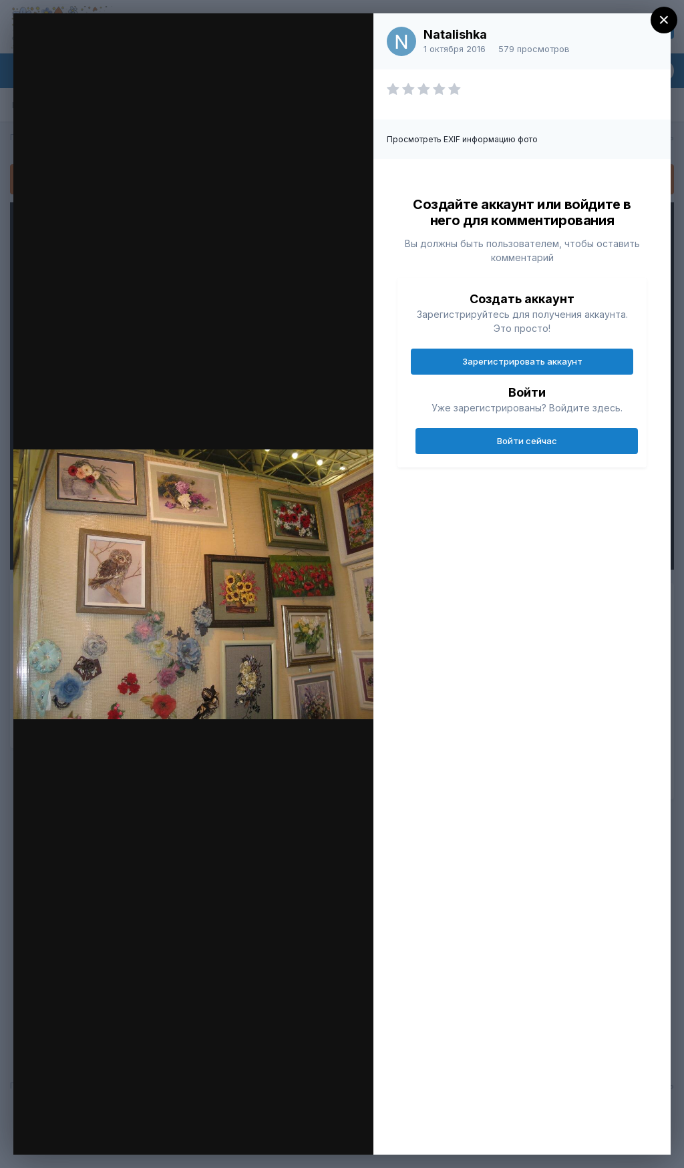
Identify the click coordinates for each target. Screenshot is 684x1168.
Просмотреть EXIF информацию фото (462, 139)
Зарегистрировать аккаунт (522, 361)
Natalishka (455, 34)
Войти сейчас (527, 440)
